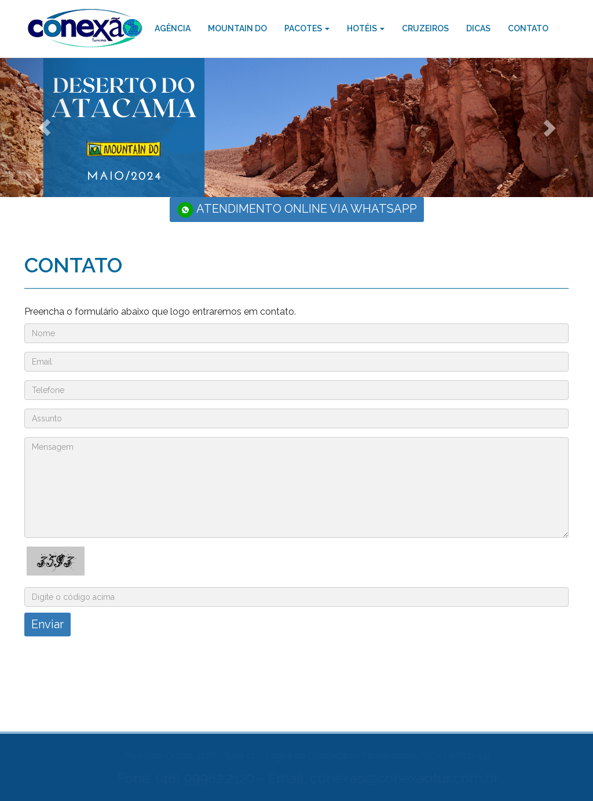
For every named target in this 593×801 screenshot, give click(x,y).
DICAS (478, 28)
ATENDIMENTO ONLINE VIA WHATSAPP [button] (297, 210)
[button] (44, 127)
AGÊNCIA (173, 28)
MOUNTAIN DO (237, 28)
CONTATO (528, 28)
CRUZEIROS (425, 28)
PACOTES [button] (307, 28)
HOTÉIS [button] (366, 28)
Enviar (47, 624)
